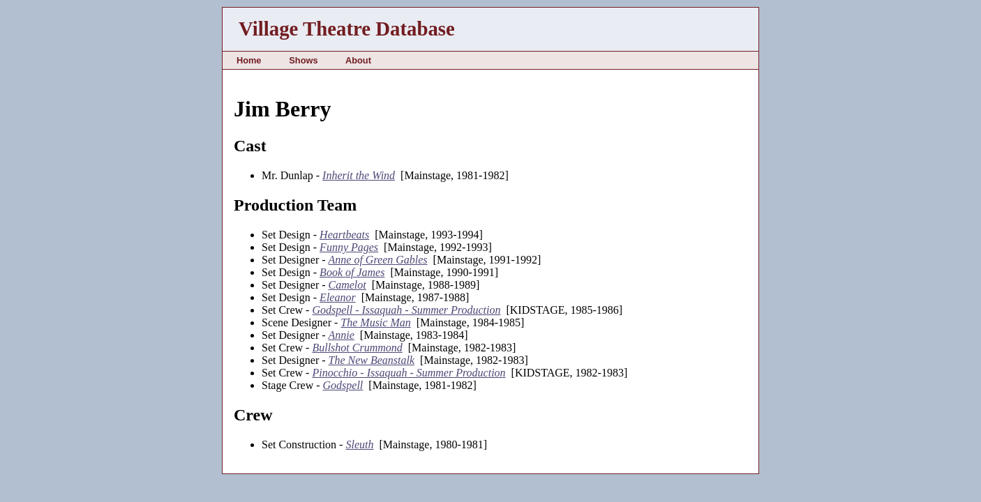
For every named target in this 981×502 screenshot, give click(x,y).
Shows (303, 60)
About (358, 60)
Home (249, 60)
